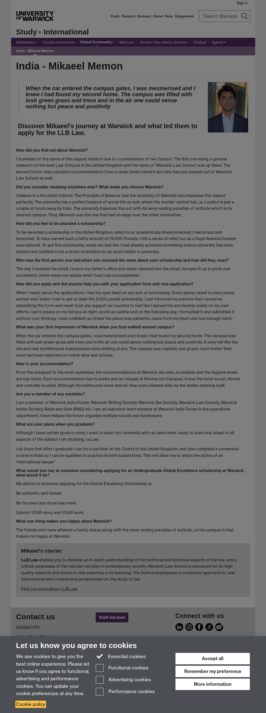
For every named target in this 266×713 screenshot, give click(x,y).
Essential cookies (121, 656)
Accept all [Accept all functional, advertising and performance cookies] (212, 658)
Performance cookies (125, 692)
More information (213, 684)
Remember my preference (212, 671)
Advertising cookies (123, 680)
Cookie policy (30, 704)
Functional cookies (122, 668)
